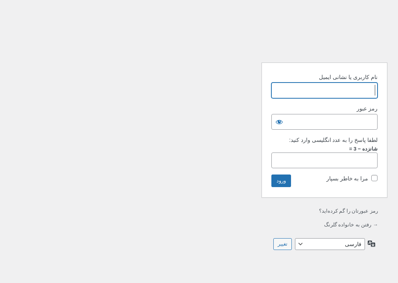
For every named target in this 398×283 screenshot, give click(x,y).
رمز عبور (241, 108)
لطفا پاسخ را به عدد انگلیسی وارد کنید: (208, 140)
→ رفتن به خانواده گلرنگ (225, 225)
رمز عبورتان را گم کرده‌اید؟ (222, 211)
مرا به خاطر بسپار (222, 178)
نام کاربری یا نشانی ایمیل (222, 77)
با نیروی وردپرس (199, 36)
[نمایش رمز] (154, 122)
